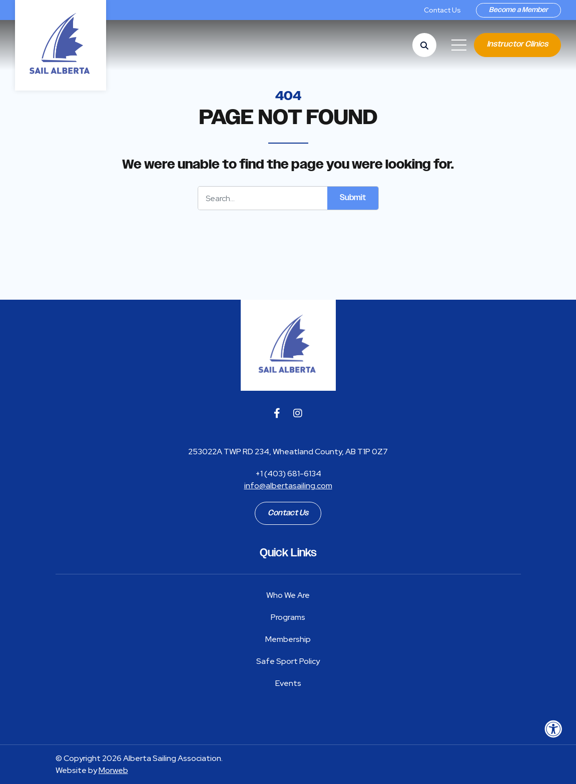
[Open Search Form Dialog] (424, 45)
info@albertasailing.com (288, 485)
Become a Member (518, 10)
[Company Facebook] (277, 413)
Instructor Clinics (517, 44)
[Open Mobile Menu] (458, 45)
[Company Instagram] (297, 413)
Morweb (113, 770)
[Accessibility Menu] (553, 729)
